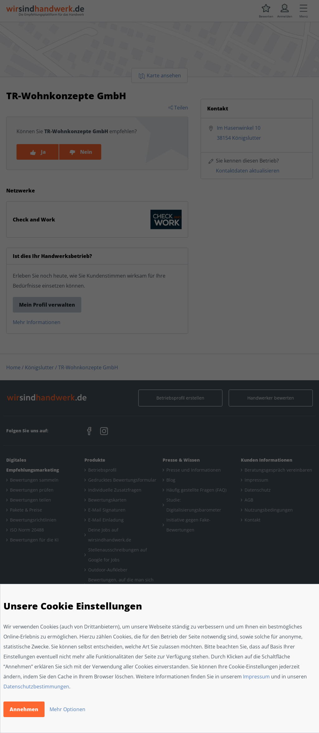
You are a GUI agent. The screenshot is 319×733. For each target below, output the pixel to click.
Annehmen (24, 709)
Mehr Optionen (67, 709)
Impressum (256, 676)
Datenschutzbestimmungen (36, 686)
